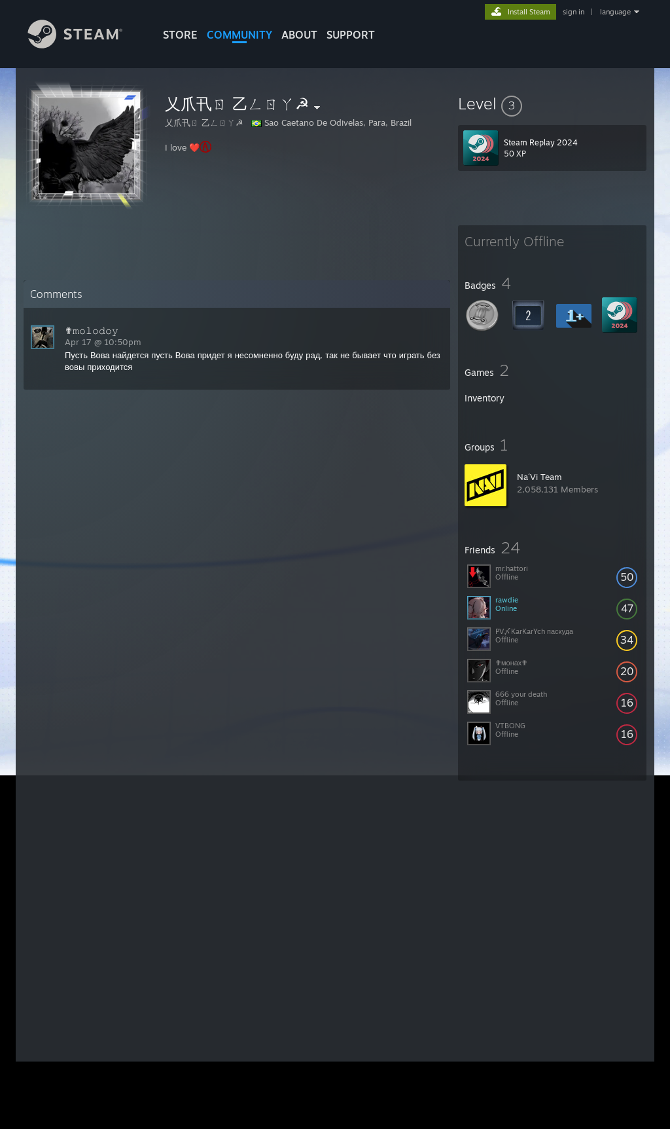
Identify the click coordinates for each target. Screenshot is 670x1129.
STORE (180, 34)
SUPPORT (350, 34)
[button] (552, 103)
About (299, 34)
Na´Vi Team (539, 477)
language (615, 11)
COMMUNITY (239, 34)
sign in (573, 11)
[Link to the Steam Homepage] (85, 44)
